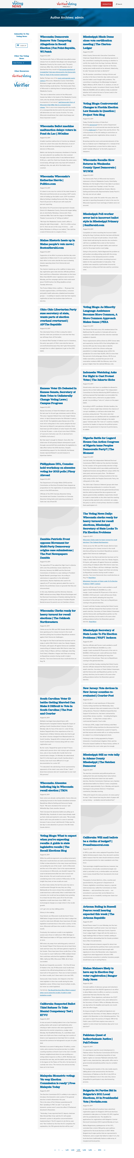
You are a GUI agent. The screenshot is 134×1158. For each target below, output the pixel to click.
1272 (99, 1150)
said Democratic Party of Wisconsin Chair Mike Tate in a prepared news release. (57, 104)
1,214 (84, 1150)
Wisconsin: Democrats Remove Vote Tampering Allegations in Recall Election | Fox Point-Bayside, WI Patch (57, 44)
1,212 (72, 1150)
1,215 (90, 1150)
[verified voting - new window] (67, 7)
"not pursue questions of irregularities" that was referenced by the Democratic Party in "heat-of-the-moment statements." (58, 72)
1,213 (78, 1150)
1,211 (67, 1150)
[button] (119, 4)
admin (79, 17)
